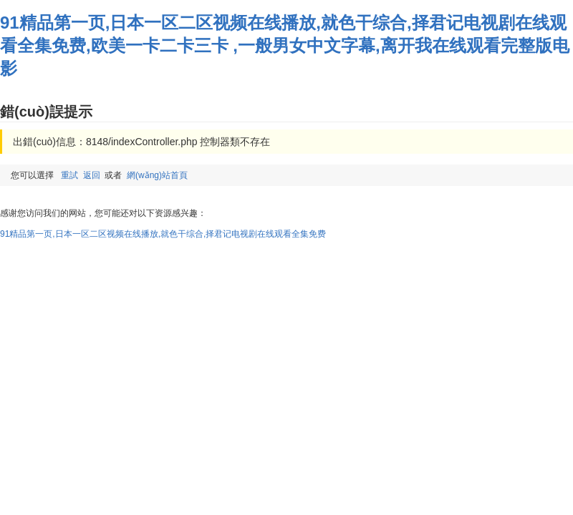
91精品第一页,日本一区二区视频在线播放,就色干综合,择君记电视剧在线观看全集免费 (163, 234)
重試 (69, 175)
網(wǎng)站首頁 (157, 175)
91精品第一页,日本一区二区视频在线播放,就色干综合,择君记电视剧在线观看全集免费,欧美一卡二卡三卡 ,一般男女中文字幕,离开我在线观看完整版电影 (284, 45)
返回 (91, 175)
